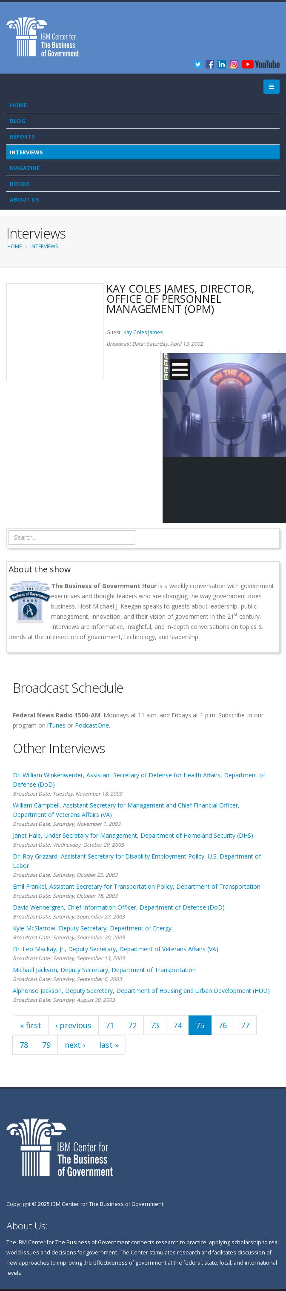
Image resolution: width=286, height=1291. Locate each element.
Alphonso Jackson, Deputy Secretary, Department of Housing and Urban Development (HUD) (141, 991)
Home (18, 105)
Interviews (26, 152)
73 (155, 1025)
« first (30, 1025)
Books (20, 184)
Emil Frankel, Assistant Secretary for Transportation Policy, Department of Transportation (136, 886)
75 (200, 1025)
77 (245, 1025)
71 (110, 1025)
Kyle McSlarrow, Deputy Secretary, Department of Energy (92, 928)
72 (132, 1025)
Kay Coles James (143, 332)
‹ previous (73, 1025)
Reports (22, 136)
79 (46, 1045)
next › (75, 1045)
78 (24, 1045)
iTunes (56, 725)
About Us (24, 199)
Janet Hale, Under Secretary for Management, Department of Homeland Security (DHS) (133, 835)
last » (109, 1045)
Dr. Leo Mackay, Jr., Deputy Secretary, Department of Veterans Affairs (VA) (115, 949)
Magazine (25, 168)
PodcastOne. (92, 725)
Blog (18, 121)
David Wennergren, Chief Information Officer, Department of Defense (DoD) (119, 907)
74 (177, 1025)
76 (222, 1025)
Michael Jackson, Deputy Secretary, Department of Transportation (104, 970)
